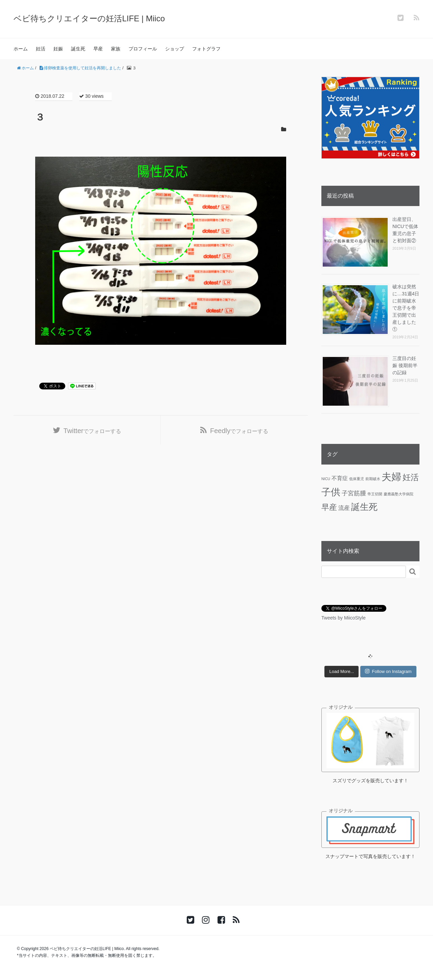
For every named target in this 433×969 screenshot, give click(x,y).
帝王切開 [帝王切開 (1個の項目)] (374, 494)
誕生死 (78, 48)
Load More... (341, 671)
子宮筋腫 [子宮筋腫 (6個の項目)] (354, 493)
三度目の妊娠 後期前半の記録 (404, 365)
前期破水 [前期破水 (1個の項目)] (372, 479)
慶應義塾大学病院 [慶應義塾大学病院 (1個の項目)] (398, 494)
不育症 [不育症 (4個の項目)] (340, 478)
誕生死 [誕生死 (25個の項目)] (364, 507)
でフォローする (92, 430)
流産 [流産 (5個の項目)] (344, 507)
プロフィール (143, 48)
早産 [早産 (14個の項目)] (329, 507)
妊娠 (58, 48)
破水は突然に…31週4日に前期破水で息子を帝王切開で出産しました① (405, 308)
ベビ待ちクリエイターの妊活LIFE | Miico (89, 18)
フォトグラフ (206, 48)
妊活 (40, 48)
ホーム (21, 48)
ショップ (174, 48)
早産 (98, 48)
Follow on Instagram (388, 671)
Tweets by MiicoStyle (343, 618)
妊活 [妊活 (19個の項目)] (411, 477)
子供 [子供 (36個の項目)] (330, 492)
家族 (115, 48)
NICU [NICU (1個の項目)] (325, 479)
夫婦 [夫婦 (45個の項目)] (391, 476)
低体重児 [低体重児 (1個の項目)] (356, 479)
